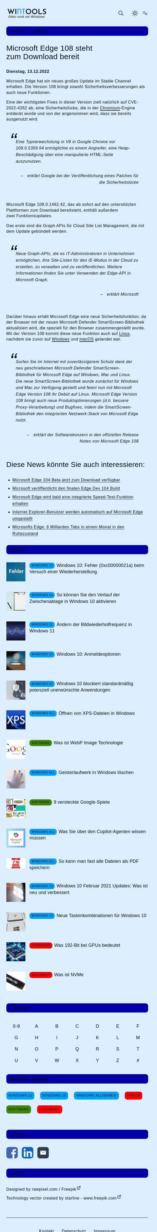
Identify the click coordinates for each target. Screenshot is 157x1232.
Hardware (49, 1109)
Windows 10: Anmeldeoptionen (89, 654)
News (41, 31)
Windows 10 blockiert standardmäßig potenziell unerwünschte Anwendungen (81, 687)
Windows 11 (20, 1095)
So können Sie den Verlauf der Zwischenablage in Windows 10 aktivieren (74, 598)
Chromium (110, 108)
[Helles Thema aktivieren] (135, 13)
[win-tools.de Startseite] (26, 13)
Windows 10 (54, 1095)
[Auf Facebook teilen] (12, 1153)
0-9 (16, 1026)
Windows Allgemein (96, 1095)
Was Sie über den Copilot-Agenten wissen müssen (87, 834)
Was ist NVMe (69, 974)
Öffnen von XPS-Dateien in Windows (97, 713)
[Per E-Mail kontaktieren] (43, 1153)
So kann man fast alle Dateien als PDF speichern (84, 864)
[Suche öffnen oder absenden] (121, 13)
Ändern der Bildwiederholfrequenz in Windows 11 (80, 627)
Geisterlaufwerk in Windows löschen (96, 772)
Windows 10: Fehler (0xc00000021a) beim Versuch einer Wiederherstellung (86, 568)
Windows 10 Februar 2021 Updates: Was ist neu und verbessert (88, 889)
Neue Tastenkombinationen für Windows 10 (102, 915)
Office (133, 1095)
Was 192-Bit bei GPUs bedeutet (87, 945)
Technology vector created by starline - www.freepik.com (61, 1198)
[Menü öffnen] (145, 13)
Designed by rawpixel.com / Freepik (41, 1189)
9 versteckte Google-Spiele (82, 802)
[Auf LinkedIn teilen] (27, 1153)
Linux (124, 333)
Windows (60, 339)
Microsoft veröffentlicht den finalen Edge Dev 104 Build (66, 488)
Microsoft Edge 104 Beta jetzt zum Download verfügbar (66, 480)
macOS (86, 339)
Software (18, 1109)
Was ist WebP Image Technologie (88, 742)
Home (17, 31)
